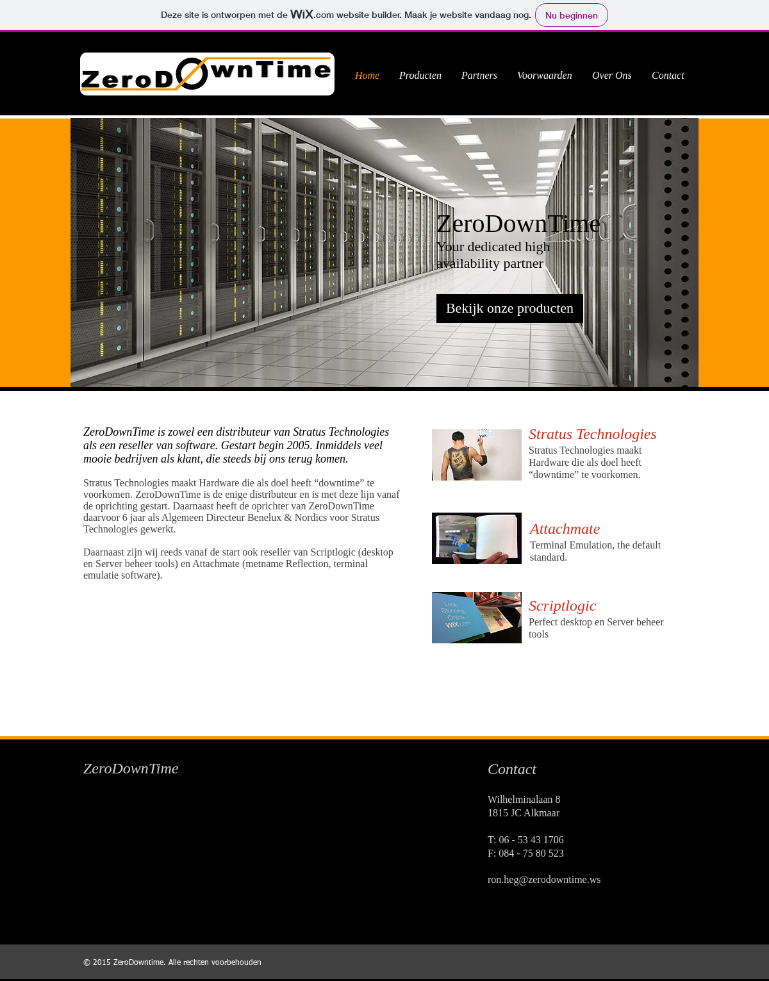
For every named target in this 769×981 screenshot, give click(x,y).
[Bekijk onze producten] (509, 308)
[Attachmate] (584, 529)
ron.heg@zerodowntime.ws (544, 879)
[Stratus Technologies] (601, 434)
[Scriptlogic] (596, 606)
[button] (384, 252)
